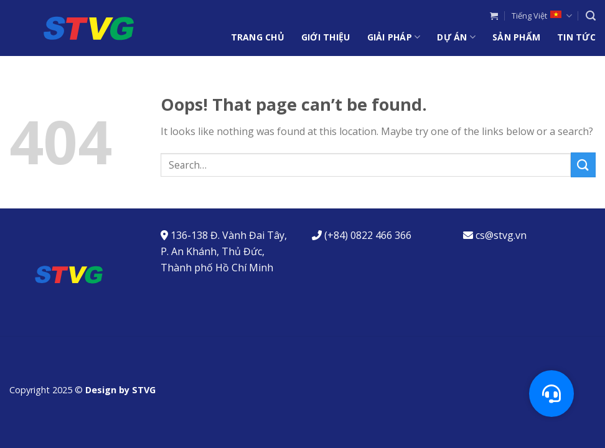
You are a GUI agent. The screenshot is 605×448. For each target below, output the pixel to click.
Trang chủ (257, 37)
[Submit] (583, 164)
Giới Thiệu (325, 37)
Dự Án (456, 37)
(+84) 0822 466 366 (367, 235)
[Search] (591, 16)
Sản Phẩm (516, 37)
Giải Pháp (394, 37)
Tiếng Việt (541, 16)
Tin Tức (576, 37)
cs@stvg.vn (501, 235)
